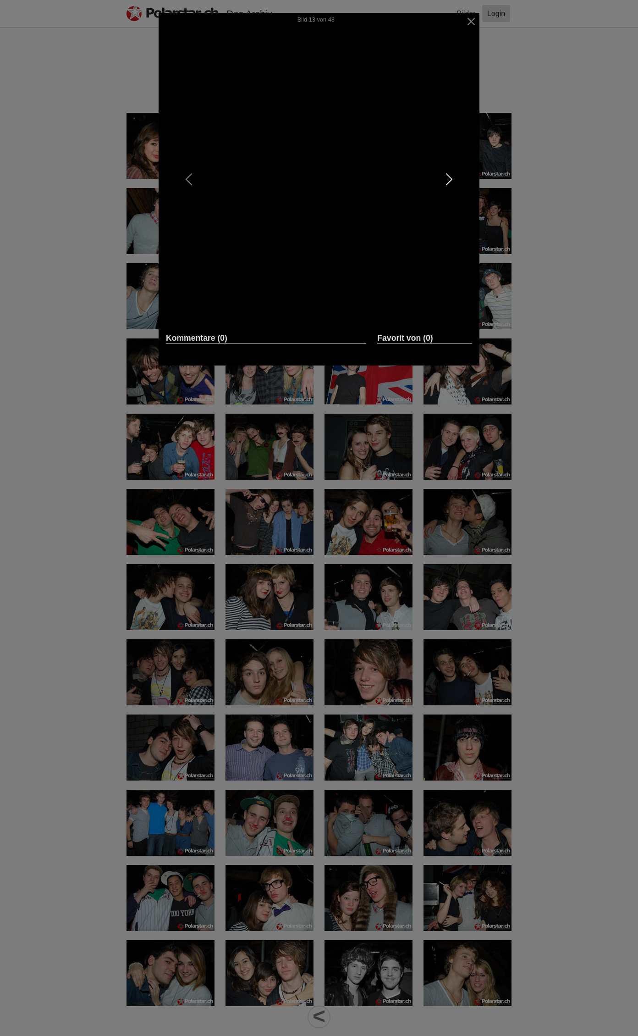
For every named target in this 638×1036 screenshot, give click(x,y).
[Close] (471, 21)
